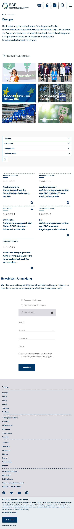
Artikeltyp (8, 143)
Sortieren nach (10, 153)
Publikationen (7, 479)
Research (6, 450)
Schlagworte (9, 148)
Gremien (5, 421)
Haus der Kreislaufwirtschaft (13, 483)
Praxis (4, 400)
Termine (5, 442)
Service (5, 437)
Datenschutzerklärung (9, 512)
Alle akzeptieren (9, 519)
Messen (5, 454)
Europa (14, 14)
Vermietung (6, 462)
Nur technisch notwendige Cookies (9, 525)
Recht (4, 404)
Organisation (7, 433)
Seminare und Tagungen (35, 305)
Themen (7, 14)
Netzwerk (6, 429)
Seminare (6, 446)
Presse (5, 466)
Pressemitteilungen (33, 300)
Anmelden (27, 367)
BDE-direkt (29, 312)
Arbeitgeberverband (10, 418)
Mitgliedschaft (7, 425)
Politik (4, 396)
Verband (5, 408)
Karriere (5, 458)
